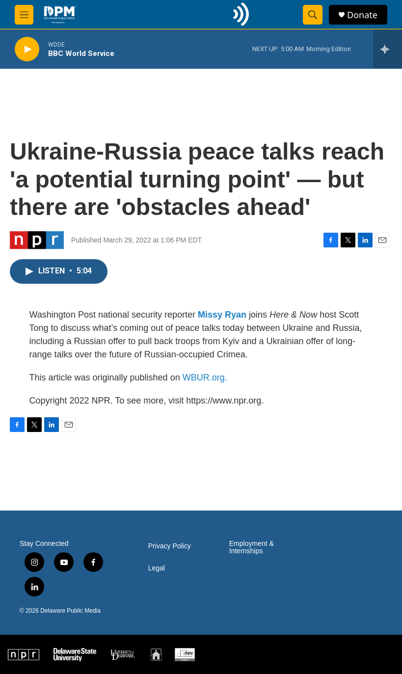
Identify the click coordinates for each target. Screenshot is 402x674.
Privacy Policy (169, 546)
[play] (27, 49)
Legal (156, 568)
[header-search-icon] (312, 15)
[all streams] (387, 49)
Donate (362, 15)
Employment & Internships (251, 547)
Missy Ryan (222, 315)
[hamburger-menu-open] (24, 15)
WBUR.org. (205, 377)
